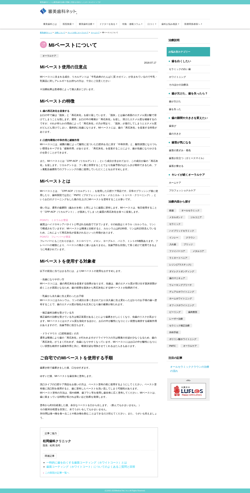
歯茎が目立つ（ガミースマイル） (187, 158)
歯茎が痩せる (176, 166)
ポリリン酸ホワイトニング (182, 339)
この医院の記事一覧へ (57, 472)
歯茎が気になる (181, 142)
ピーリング (175, 312)
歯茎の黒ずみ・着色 (180, 150)
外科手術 (173, 332)
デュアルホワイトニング (181, 291)
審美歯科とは (50, 24)
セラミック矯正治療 (179, 325)
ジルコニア (196, 217)
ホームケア (175, 182)
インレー (173, 237)
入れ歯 (172, 244)
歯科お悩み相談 (169, 24)
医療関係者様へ (192, 24)
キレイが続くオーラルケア (188, 174)
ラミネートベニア (178, 258)
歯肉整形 (192, 312)
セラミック (175, 224)
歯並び (172, 125)
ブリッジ (188, 244)
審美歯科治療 (85, 24)
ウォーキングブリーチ (180, 285)
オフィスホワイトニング (181, 305)
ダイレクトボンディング (181, 271)
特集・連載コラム (131, 24)
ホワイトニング (177, 77)
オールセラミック (190, 210)
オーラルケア (49, 56)
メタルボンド (176, 217)
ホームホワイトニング (180, 298)
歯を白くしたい (181, 61)
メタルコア (198, 251)
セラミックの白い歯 (180, 69)
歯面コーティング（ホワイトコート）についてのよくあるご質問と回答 (90, 466)
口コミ (151, 24)
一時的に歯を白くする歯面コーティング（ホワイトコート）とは (86, 462)
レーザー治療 (176, 318)
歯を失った (175, 109)
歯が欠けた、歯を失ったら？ (190, 93)
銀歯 (171, 210)
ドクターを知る (107, 24)
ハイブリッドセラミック (181, 230)
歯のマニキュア (177, 278)
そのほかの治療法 (178, 84)
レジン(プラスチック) (180, 264)
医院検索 (67, 24)
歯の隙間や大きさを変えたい (190, 117)
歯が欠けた (175, 101)
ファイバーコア (177, 251)
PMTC (172, 346)
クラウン (190, 237)
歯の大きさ (175, 133)
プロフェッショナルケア (182, 190)
